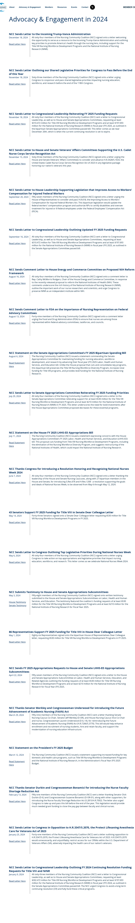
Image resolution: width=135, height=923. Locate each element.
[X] (92, 7)
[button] (30, 7)
